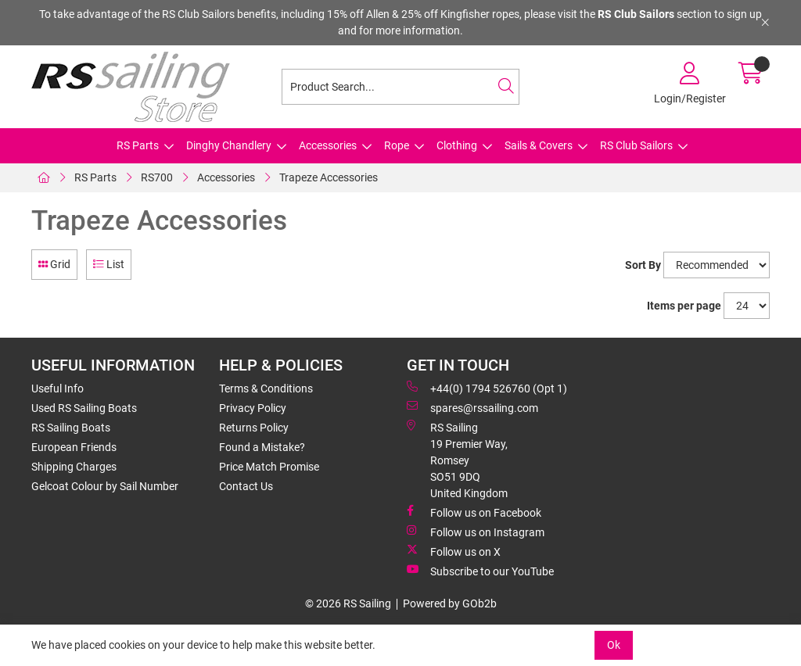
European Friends (74, 447)
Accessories (328, 145)
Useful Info (57, 388)
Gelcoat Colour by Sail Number (104, 486)
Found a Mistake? (262, 447)
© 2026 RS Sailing (348, 603)
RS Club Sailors (636, 145)
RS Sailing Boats (70, 427)
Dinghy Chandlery (228, 145)
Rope (396, 145)
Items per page (684, 305)
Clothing (456, 145)
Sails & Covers (539, 145)
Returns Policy (254, 427)
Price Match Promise (269, 466)
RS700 (157, 177)
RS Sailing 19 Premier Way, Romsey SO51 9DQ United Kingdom (457, 460)
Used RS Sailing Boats (84, 408)
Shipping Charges (74, 466)
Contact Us (246, 486)
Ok (613, 645)
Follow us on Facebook (474, 512)
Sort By (643, 265)
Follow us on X (454, 551)
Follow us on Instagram (475, 532)
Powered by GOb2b (450, 603)
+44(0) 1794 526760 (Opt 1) (487, 388)
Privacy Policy (252, 408)
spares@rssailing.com (472, 407)
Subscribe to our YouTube (480, 571)
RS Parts (138, 145)
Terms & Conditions (266, 388)
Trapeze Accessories (328, 177)
